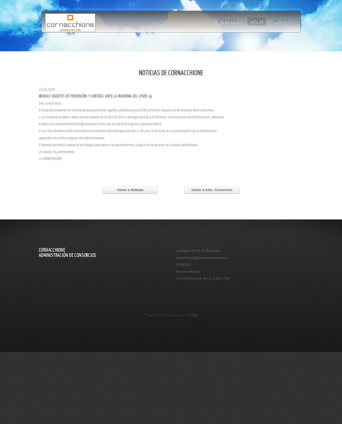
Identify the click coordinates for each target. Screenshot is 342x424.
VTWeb (194, 314)
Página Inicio (228, 21)
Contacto (282, 21)
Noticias (256, 21)
